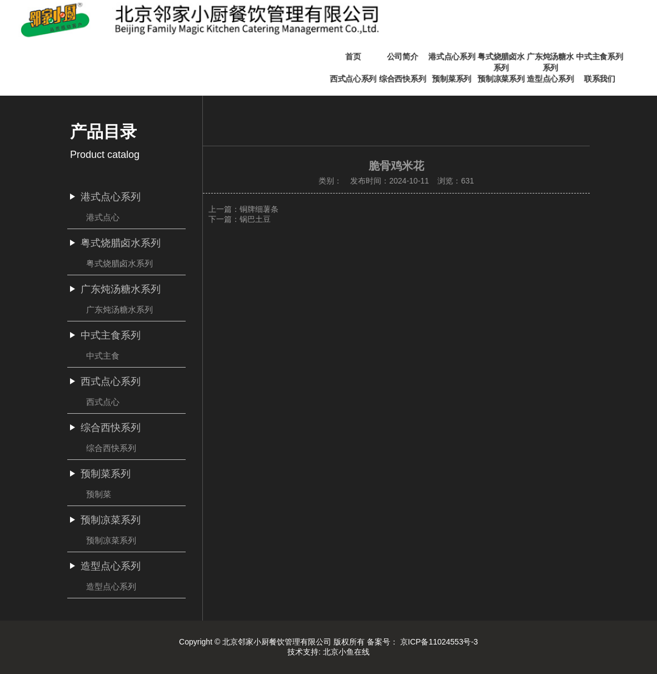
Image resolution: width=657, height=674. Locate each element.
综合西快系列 (111, 448)
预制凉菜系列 (111, 540)
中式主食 (103, 355)
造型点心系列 (111, 586)
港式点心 (103, 217)
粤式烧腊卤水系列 (119, 263)
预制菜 (98, 494)
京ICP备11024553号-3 (439, 641)
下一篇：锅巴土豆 (239, 219)
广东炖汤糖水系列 (119, 309)
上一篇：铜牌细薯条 (243, 209)
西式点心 (103, 402)
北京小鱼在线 (346, 651)
